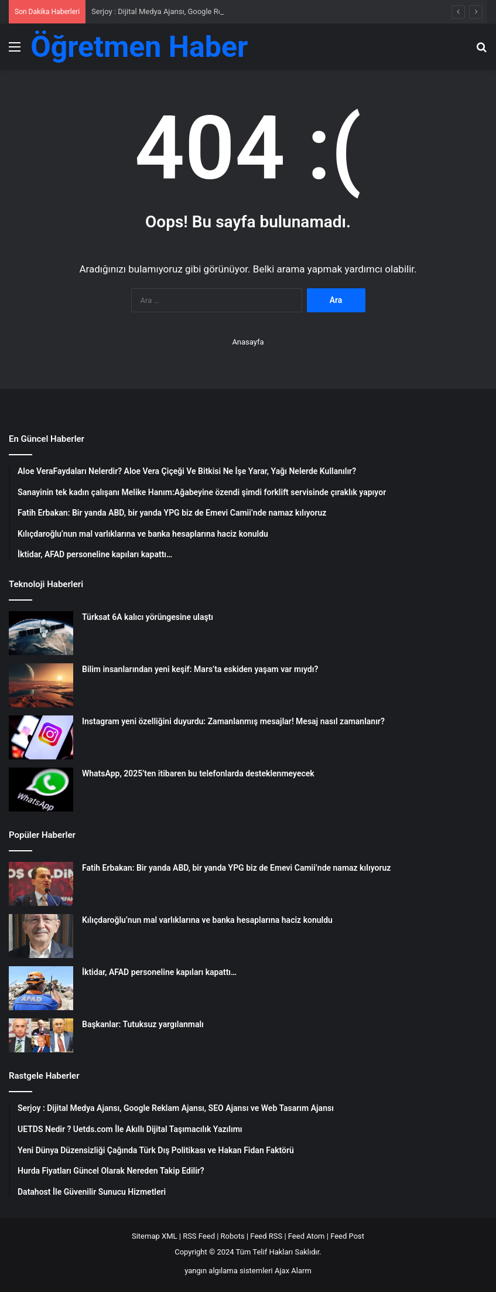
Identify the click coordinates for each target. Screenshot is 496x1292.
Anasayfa (248, 342)
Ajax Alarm (293, 1270)
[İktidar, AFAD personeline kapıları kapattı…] (41, 988)
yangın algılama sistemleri (228, 1270)
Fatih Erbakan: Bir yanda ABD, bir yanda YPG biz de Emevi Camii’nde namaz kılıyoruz (236, 867)
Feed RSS (266, 1236)
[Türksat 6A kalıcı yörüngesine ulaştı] (41, 633)
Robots (233, 1236)
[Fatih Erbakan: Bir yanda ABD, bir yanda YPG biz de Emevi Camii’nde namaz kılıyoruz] (41, 884)
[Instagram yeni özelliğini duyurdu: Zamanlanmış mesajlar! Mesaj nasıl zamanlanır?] (41, 737)
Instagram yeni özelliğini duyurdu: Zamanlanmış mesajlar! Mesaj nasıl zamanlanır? (233, 721)
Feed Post (347, 1236)
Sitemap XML (154, 1236)
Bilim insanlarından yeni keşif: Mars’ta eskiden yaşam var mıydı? (200, 669)
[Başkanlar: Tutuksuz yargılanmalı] (41, 1035)
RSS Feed (199, 1236)
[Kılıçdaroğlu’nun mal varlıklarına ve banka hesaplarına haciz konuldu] (41, 936)
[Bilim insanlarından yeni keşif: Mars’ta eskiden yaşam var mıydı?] (41, 685)
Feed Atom (306, 1236)
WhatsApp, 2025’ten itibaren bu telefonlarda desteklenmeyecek (198, 773)
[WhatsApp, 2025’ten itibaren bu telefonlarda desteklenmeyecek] (41, 790)
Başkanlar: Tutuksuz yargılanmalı (143, 1024)
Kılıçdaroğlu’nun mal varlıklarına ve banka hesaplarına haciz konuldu (207, 920)
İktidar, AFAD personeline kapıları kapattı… (159, 972)
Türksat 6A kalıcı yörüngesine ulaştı (147, 617)
